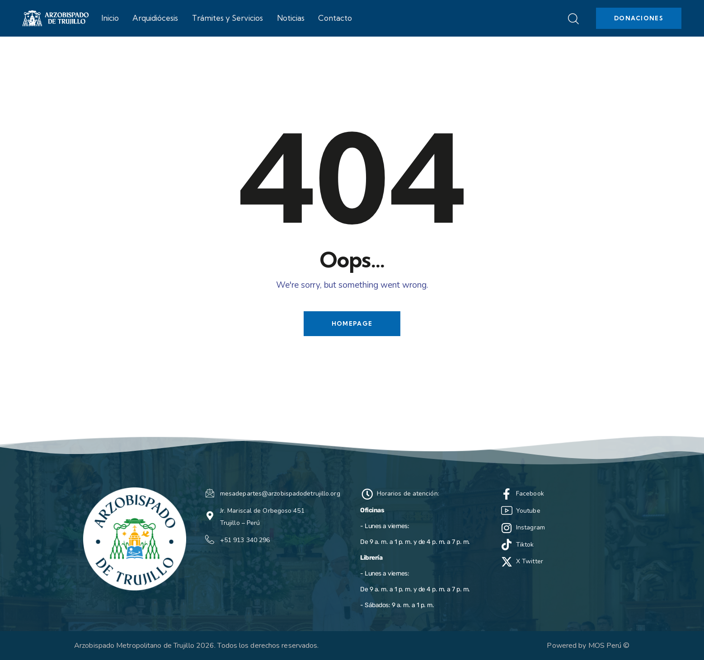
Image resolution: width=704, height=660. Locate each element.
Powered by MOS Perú (584, 646)
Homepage (352, 323)
